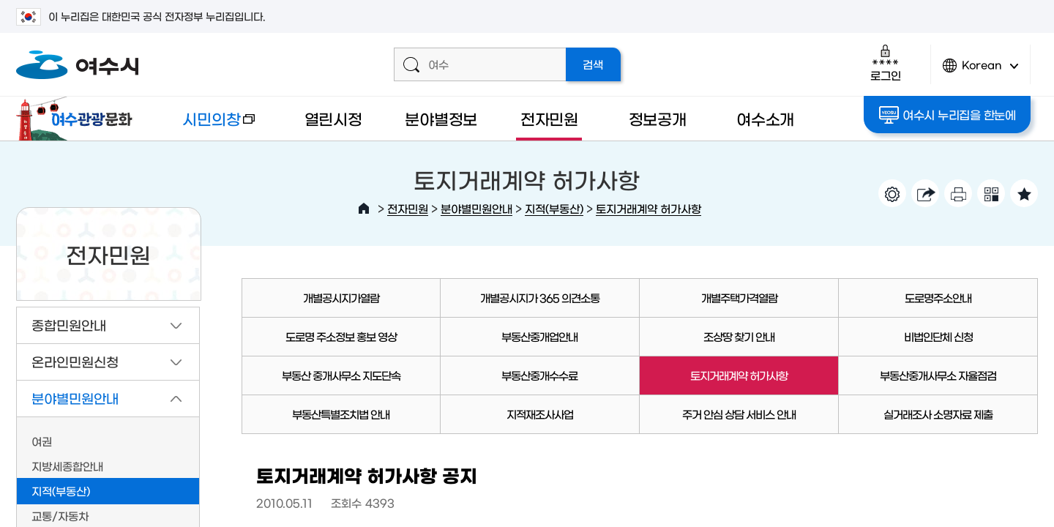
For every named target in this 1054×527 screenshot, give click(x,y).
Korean (981, 71)
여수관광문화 (78, 119)
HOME (364, 209)
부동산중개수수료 (539, 375)
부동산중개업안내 (539, 336)
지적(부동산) (554, 208)
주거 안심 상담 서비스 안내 (739, 413)
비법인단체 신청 (938, 336)
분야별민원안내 (476, 208)
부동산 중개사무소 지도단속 (341, 375)
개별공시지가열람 (341, 297)
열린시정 (333, 118)
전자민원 (549, 118)
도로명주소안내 (938, 297)
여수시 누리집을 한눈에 (947, 115)
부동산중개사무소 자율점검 (938, 375)
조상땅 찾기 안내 (738, 336)
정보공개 (658, 118)
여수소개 (765, 118)
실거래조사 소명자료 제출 (938, 413)
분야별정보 (441, 118)
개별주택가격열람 (739, 297)
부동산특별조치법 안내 (340, 413)
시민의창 (207, 126)
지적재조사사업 (540, 413)
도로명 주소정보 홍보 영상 (341, 336)
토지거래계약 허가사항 (648, 208)
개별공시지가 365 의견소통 (539, 297)
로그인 (885, 63)
